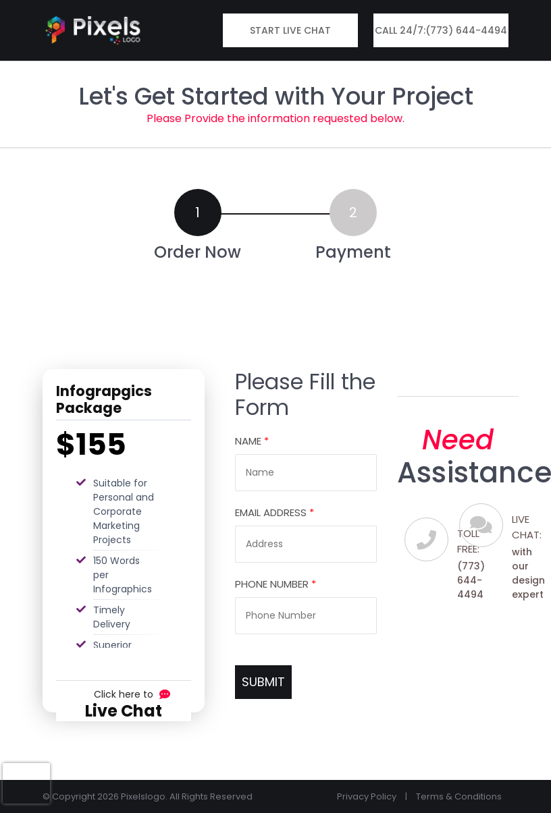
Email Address (274, 512)
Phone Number (275, 584)
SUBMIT (263, 681)
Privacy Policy (366, 796)
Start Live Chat (290, 30)
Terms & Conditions (459, 796)
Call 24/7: (441, 31)
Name (252, 441)
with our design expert (528, 573)
